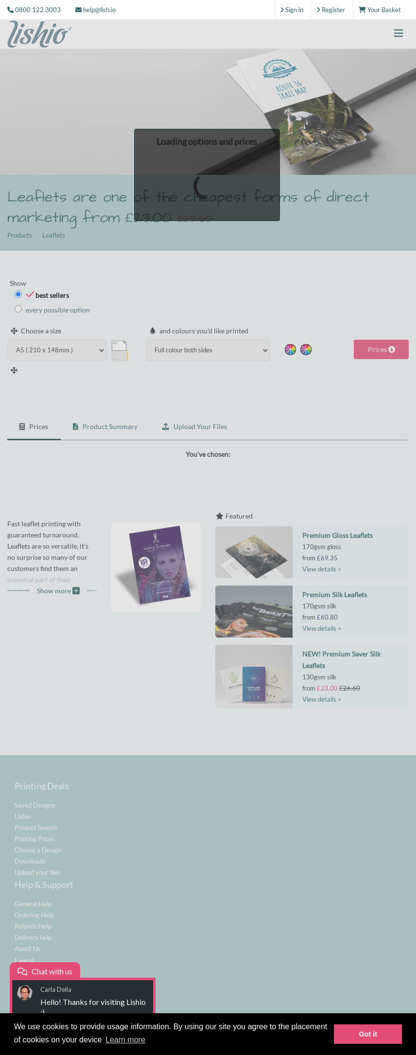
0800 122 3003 (38, 10)
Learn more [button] (125, 1040)
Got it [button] (368, 1034)
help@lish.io (95, 10)
